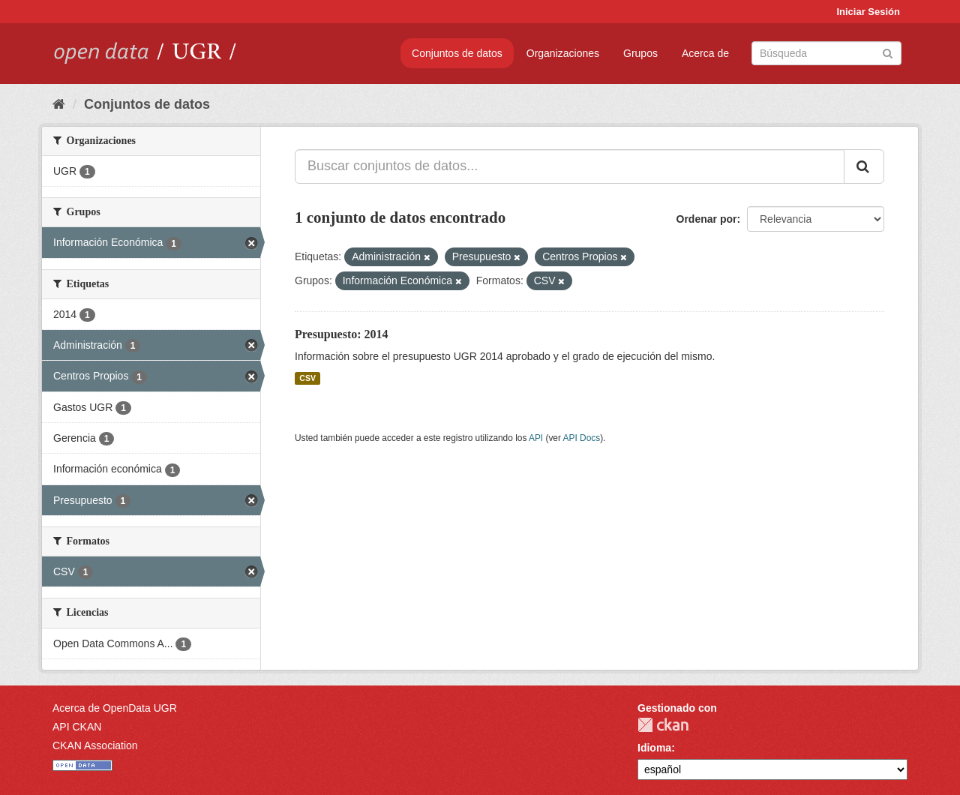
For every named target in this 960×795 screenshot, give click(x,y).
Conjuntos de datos (457, 53)
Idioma (654, 748)
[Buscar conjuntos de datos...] (569, 166)
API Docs (582, 438)
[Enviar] (887, 52)
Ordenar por (706, 219)
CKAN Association (95, 746)
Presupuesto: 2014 (341, 334)
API (536, 438)
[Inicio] (58, 104)
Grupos (640, 53)
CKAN (663, 725)
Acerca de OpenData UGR (114, 708)
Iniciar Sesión (868, 11)
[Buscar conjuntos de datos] (827, 53)
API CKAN (76, 727)
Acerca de (705, 53)
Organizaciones (562, 53)
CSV (307, 378)
